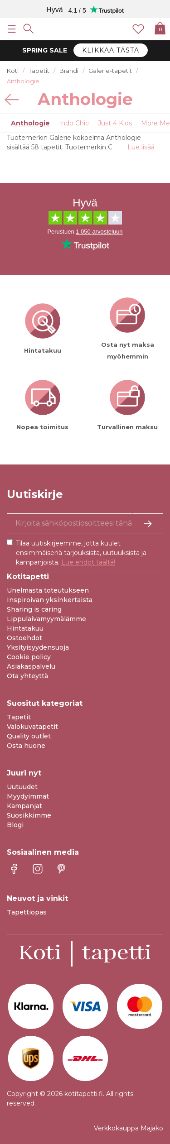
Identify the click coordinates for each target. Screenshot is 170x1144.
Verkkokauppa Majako (128, 1128)
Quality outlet (29, 736)
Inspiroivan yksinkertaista (49, 600)
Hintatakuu (25, 628)
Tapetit (19, 717)
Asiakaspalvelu (31, 666)
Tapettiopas (27, 912)
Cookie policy (29, 657)
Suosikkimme (29, 815)
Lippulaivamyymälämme (46, 619)
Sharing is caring (34, 609)
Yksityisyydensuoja (38, 647)
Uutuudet (22, 787)
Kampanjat (24, 806)
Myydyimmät (28, 796)
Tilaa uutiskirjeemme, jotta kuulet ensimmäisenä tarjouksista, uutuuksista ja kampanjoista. (81, 552)
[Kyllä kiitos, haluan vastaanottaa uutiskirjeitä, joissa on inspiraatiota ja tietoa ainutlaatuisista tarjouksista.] (85, 523)
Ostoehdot (24, 638)
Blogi (15, 825)
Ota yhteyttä (27, 676)
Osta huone (26, 746)
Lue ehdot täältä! (88, 562)
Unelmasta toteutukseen (48, 590)
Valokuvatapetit (32, 727)
